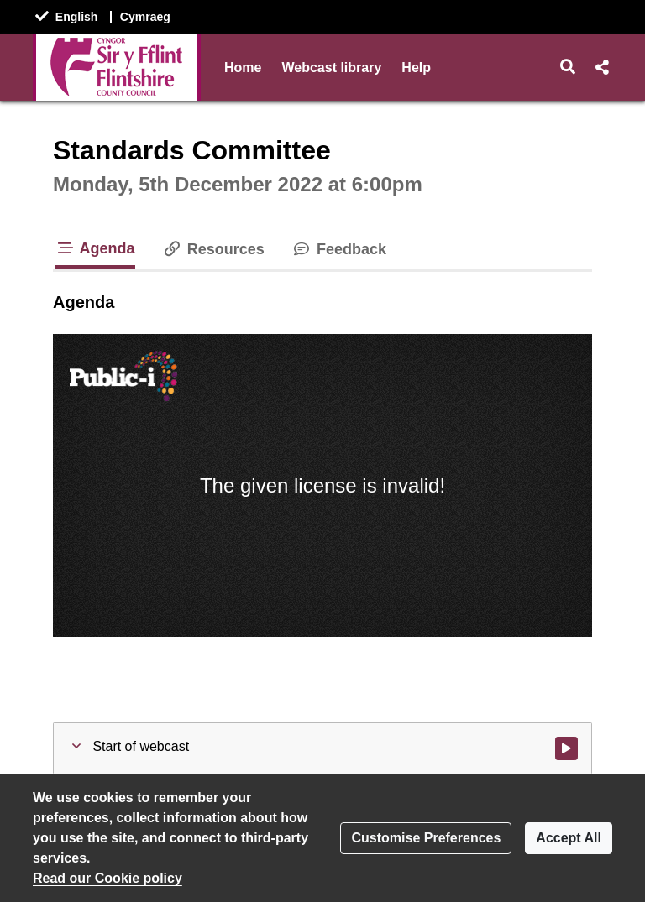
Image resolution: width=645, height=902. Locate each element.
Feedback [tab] (338, 249)
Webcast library (331, 67)
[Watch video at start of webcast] (566, 748)
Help (416, 67)
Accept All (568, 838)
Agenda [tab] (95, 248)
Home (242, 67)
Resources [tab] (213, 249)
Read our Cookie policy (107, 878)
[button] (568, 67)
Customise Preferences (426, 838)
